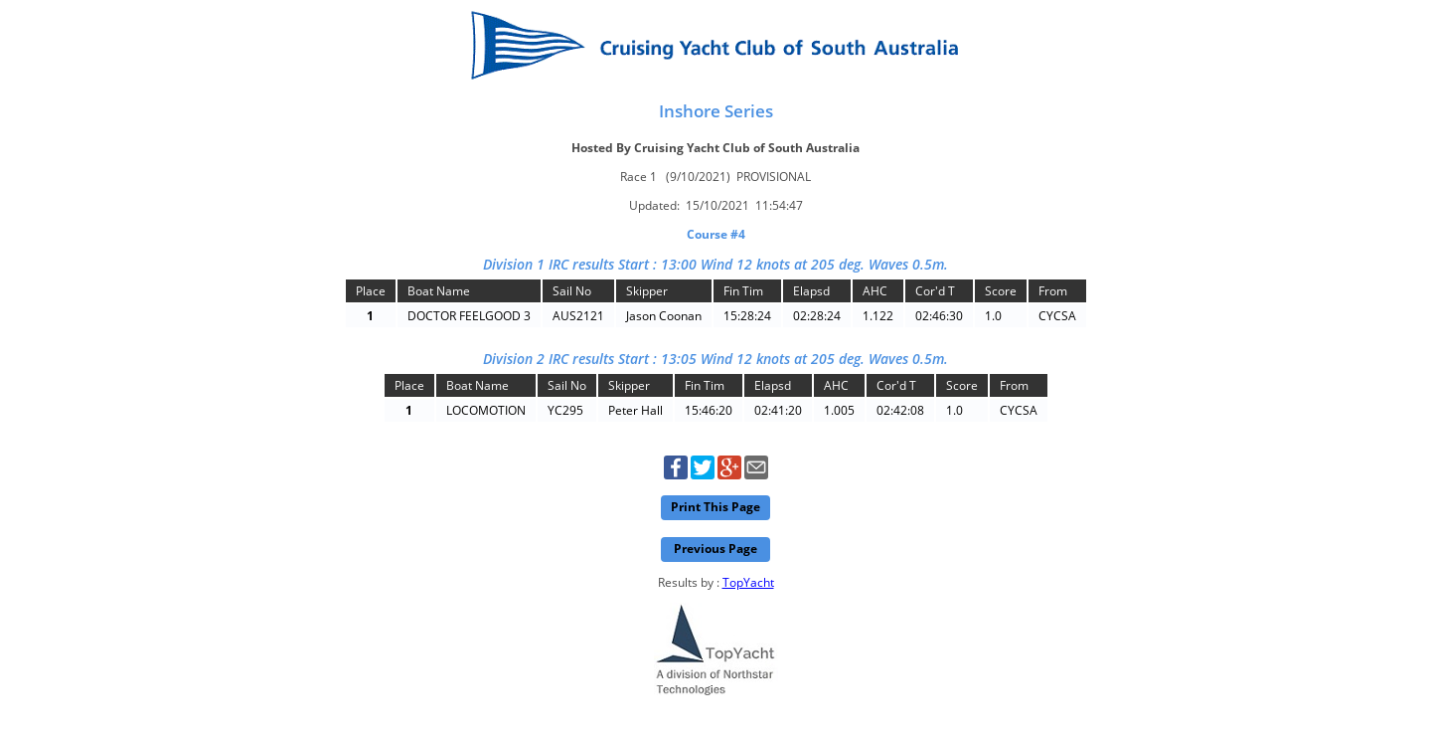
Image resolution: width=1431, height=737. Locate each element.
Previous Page (715, 548)
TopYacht (748, 582)
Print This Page (715, 506)
